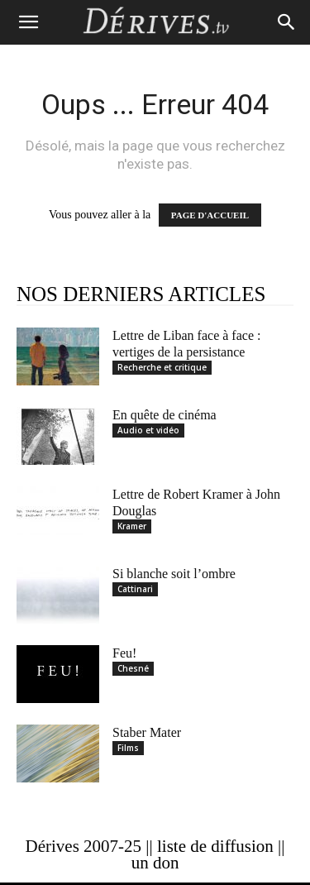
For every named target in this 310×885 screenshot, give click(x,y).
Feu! (124, 653)
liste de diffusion (215, 846)
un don (155, 863)
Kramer (131, 526)
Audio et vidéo (148, 430)
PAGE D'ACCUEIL (210, 215)
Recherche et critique (162, 367)
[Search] (287, 22)
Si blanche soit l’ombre (174, 574)
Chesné (133, 668)
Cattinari (135, 589)
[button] (28, 22)
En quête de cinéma (164, 415)
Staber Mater (146, 732)
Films (128, 747)
